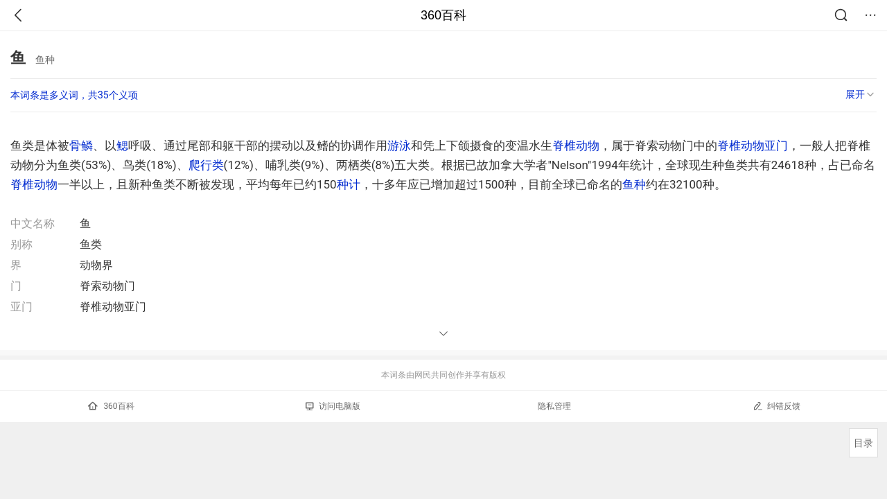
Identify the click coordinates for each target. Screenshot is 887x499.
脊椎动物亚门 (752, 145)
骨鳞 (81, 145)
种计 (348, 184)
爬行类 (206, 165)
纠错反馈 (776, 406)
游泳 (399, 145)
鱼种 (634, 184)
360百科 (443, 15)
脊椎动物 (575, 145)
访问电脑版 (333, 406)
